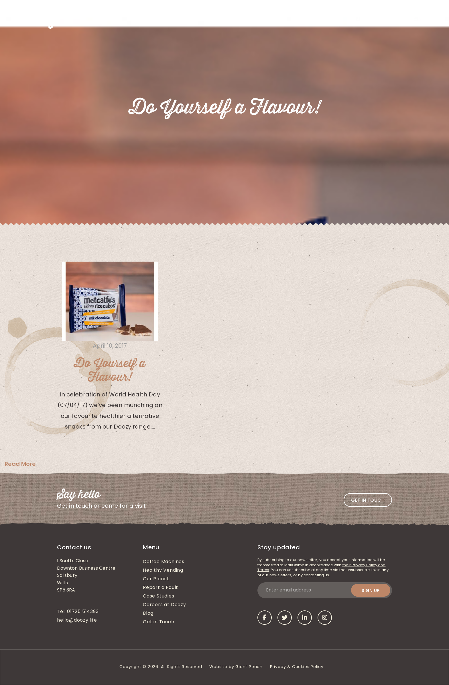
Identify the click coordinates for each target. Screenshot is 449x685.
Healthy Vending (251, 19)
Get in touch (368, 500)
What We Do (208, 19)
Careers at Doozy (164, 605)
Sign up (371, 590)
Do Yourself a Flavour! (110, 370)
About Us (174, 19)
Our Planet (156, 579)
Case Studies (344, 19)
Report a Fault (160, 587)
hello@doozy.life (77, 620)
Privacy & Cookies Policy (297, 667)
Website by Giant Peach (236, 667)
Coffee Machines (300, 19)
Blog (373, 19)
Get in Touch (411, 18)
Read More (20, 464)
